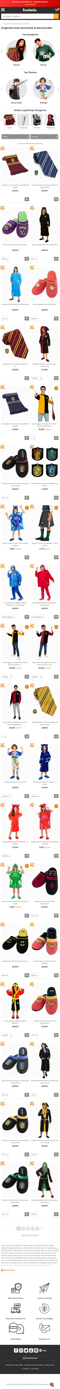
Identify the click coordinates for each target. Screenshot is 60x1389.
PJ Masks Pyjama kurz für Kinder (15, 782)
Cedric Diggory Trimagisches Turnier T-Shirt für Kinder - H (15, 663)
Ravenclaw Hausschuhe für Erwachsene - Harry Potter (15, 1081)
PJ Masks (43, 102)
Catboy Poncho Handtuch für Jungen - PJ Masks (15, 544)
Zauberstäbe (23, 128)
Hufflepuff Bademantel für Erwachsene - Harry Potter (44, 1141)
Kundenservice (30, 1358)
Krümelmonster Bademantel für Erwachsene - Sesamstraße (15, 604)
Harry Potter (16, 102)
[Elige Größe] (5, 259)
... (1, 24)
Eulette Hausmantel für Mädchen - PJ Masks (15, 843)
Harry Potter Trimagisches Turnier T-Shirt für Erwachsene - (15, 723)
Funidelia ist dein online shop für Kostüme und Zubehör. (29, 10)
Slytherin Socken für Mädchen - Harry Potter (45, 544)
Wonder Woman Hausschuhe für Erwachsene (44, 1022)
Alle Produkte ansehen (30, 1235)
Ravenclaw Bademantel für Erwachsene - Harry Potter (44, 1081)
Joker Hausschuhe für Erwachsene (15, 245)
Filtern (5, 136)
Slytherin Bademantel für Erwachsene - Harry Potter (44, 1201)
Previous (1, 51)
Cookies (26, 1368)
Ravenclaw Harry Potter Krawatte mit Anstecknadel (45, 186)
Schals (10, 128)
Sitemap (35, 1368)
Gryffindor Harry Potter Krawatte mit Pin (15, 365)
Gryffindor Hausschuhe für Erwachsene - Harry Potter (15, 484)
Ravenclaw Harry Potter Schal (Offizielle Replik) (15, 425)
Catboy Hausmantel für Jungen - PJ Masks (45, 783)
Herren (43, 65)
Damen (16, 65)
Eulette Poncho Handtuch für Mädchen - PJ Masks (44, 843)
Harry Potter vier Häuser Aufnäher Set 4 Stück (44, 484)
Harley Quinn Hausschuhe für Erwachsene (44, 902)
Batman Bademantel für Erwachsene (44, 245)
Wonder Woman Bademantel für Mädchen (15, 1022)
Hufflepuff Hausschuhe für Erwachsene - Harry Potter (15, 1141)
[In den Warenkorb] (27, 199)
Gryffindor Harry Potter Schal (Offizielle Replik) (15, 186)
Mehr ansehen (9, 1270)
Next (58, 51)
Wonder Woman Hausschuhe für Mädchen (44, 962)
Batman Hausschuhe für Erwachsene (15, 961)
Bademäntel (51, 128)
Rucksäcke (37, 128)
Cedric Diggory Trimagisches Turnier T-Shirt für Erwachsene (44, 425)
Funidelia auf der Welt (14, 1365)
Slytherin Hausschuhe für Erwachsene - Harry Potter (15, 1201)
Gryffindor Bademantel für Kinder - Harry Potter (45, 365)
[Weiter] (42, 1228)
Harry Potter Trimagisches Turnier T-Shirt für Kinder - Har (44, 663)
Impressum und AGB (34, 1365)
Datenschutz (50, 1365)
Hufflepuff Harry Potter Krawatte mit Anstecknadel (45, 723)
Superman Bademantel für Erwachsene (15, 304)
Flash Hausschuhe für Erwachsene (44, 304)
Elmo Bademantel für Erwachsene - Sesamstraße (45, 604)
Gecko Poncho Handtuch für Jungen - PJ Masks (15, 902)
